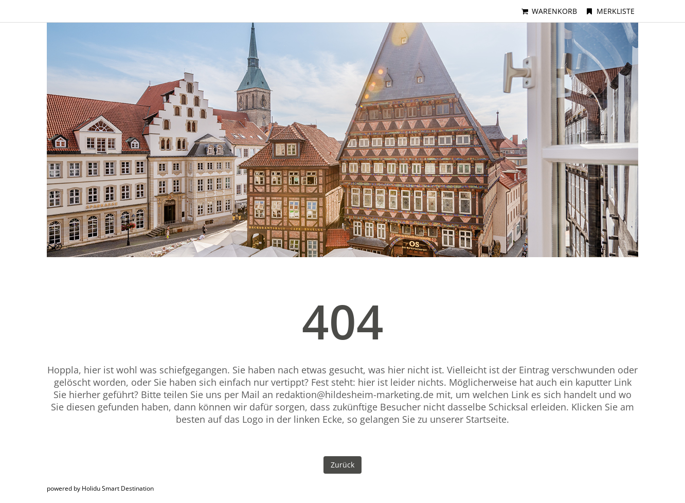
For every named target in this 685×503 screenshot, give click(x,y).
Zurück (342, 465)
